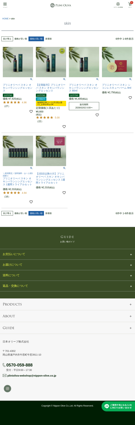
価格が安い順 (20, 39)
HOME (5, 18)
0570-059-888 (19, 365)
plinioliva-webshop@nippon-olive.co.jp (31, 375)
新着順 (48, 39)
